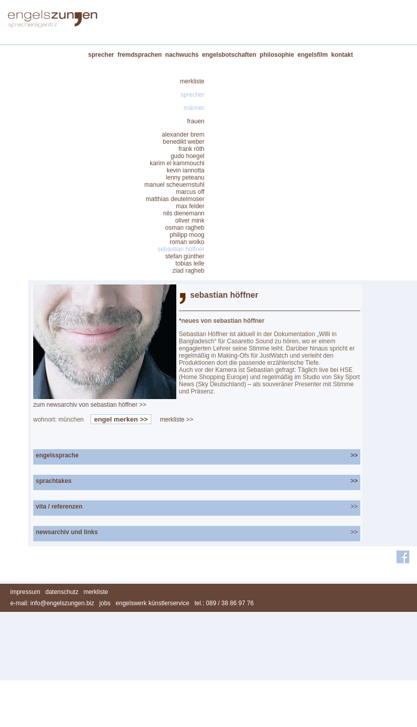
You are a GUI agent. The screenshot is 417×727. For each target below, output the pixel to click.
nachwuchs (181, 54)
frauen (195, 121)
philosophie (277, 54)
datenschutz (62, 592)
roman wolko (187, 242)
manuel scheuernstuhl (174, 184)
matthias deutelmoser (175, 199)
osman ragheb (184, 227)
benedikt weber (183, 141)
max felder (190, 206)
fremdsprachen (140, 54)
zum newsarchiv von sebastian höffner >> (89, 404)
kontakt (342, 54)
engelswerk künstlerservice (152, 603)
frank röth (191, 148)
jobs (104, 603)
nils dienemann (183, 213)
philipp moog (187, 234)
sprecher (101, 54)
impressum (25, 592)
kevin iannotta (185, 170)
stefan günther (184, 256)
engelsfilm (312, 54)
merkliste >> (176, 419)
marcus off (190, 191)
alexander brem (183, 134)
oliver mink (189, 220)
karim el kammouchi (177, 163)
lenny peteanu (185, 177)
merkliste (192, 81)
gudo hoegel (187, 156)
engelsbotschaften (229, 54)
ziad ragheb (188, 270)
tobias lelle (189, 263)
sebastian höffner (180, 249)
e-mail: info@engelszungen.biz (52, 603)
